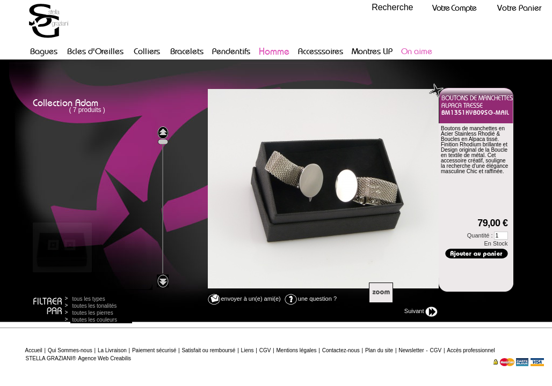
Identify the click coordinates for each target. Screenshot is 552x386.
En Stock (495, 243)
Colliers (147, 51)
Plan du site (379, 350)
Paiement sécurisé (154, 350)
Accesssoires (320, 51)
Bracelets (187, 51)
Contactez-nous (341, 350)
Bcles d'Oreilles (95, 51)
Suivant (421, 311)
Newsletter (411, 350)
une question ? (311, 298)
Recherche (392, 7)
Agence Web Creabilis (104, 358)
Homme (274, 51)
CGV (265, 350)
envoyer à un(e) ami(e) (244, 298)
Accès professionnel (471, 350)
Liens (247, 350)
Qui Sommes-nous (70, 350)
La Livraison (112, 350)
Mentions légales (296, 350)
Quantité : (487, 236)
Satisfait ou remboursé (208, 350)
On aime (416, 51)
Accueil (33, 350)
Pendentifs (231, 51)
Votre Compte (454, 8)
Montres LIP (372, 51)
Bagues (43, 51)
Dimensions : (475, 187)
